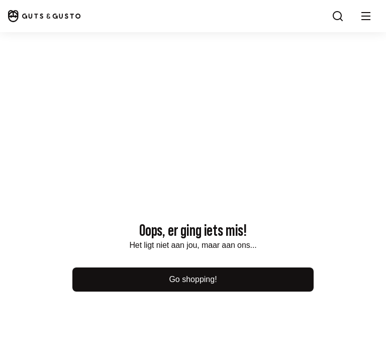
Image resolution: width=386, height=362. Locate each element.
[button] (366, 16)
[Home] (44, 16)
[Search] (338, 16)
